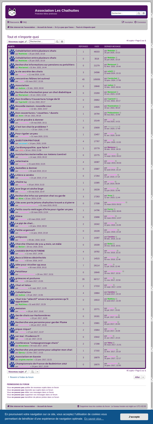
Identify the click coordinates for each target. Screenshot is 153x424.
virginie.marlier (26, 360)
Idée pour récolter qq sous (30, 264)
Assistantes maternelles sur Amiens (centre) (40, 154)
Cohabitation (23, 292)
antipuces (21, 237)
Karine (110, 209)
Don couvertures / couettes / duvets (36, 113)
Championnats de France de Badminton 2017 (41, 363)
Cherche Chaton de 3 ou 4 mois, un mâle (38, 244)
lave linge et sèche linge (29, 188)
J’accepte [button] (134, 416)
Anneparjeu (24, 318)
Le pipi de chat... (24, 223)
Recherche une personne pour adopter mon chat (43, 350)
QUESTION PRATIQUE (27, 140)
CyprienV (23, 102)
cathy (110, 264)
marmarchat (24, 130)
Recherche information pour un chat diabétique (43, 92)
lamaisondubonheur (28, 205)
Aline (21, 198)
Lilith (21, 150)
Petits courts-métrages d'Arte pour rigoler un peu (44, 209)
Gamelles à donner (26, 168)
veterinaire (21, 161)
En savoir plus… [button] (94, 418)
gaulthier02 (24, 366)
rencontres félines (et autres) (32, 78)
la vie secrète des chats (29, 71)
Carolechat (112, 78)
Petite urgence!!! (25, 230)
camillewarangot (27, 274)
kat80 (21, 81)
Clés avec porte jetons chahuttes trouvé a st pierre (44, 202)
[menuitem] (23, 22)
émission (20, 308)
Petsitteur (21, 271)
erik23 (110, 71)
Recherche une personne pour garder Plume (41, 322)
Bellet (22, 247)
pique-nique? (23, 329)
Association (22, 85)
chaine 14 (21, 182)
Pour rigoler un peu (26, 133)
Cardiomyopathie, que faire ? (32, 147)
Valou (110, 343)
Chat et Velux (23, 285)
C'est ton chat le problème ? (31, 127)
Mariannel (23, 67)
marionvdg (24, 325)
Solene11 (23, 288)
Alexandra (23, 346)
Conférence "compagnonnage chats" (37, 343)
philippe (23, 74)
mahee (22, 88)
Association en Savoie (28, 356)
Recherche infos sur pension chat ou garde (40, 195)
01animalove (113, 106)
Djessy (22, 353)
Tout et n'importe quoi (23, 37)
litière (18, 216)
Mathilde (23, 54)
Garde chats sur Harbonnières (32, 315)
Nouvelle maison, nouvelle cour (33, 106)
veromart (23, 143)
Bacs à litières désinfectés (30, 257)
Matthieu (23, 304)
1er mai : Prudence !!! (27, 336)
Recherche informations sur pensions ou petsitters (44, 64)
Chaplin (111, 133)
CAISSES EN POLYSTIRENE (30, 251)
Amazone (23, 267)
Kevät (110, 285)
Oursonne (23, 157)
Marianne (112, 147)
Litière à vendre (24, 175)
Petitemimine (113, 113)
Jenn (21, 116)
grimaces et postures (27, 278)
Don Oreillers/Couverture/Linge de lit (37, 99)
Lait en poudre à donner (29, 120)
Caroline (111, 237)
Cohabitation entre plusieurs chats (35, 51)
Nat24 (110, 120)
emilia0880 (24, 109)
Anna (110, 195)
